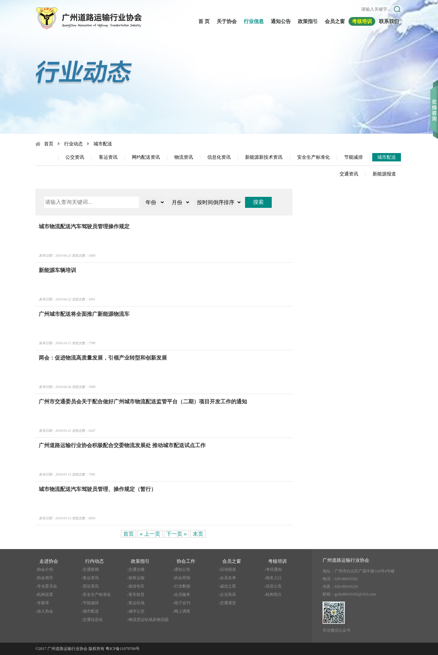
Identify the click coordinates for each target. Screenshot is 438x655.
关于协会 (227, 21)
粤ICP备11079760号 (122, 648)
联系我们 (389, 21)
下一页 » (176, 534)
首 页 (204, 21)
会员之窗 (335, 21)
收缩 (434, 100)
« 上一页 (150, 534)
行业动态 (73, 143)
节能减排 (353, 157)
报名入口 (274, 577)
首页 (48, 143)
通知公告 (281, 21)
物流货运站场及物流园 (149, 619)
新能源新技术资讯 (263, 157)
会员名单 (228, 577)
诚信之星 (228, 586)
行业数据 (182, 586)
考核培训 (362, 21)
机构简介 (274, 594)
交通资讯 (349, 173)
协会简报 (182, 577)
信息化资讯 (219, 157)
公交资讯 (74, 157)
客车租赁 (137, 594)
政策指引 (308, 21)
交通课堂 (228, 603)
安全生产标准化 (313, 157)
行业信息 (254, 21)
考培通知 (274, 569)
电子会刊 (182, 603)
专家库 (43, 603)
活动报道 (228, 569)
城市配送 (102, 143)
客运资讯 (108, 157)
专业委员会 (47, 586)
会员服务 (182, 594)
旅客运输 (137, 577)
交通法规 (137, 569)
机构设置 (45, 594)
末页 (198, 534)
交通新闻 (91, 569)
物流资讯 (183, 157)
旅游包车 (137, 586)
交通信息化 (93, 619)
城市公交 (137, 611)
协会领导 (45, 577)
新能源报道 (384, 173)
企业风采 (228, 594)
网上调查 (182, 611)
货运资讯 (91, 586)
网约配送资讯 (146, 157)
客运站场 (137, 603)
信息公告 (274, 586)
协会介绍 (45, 569)
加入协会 (45, 611)
